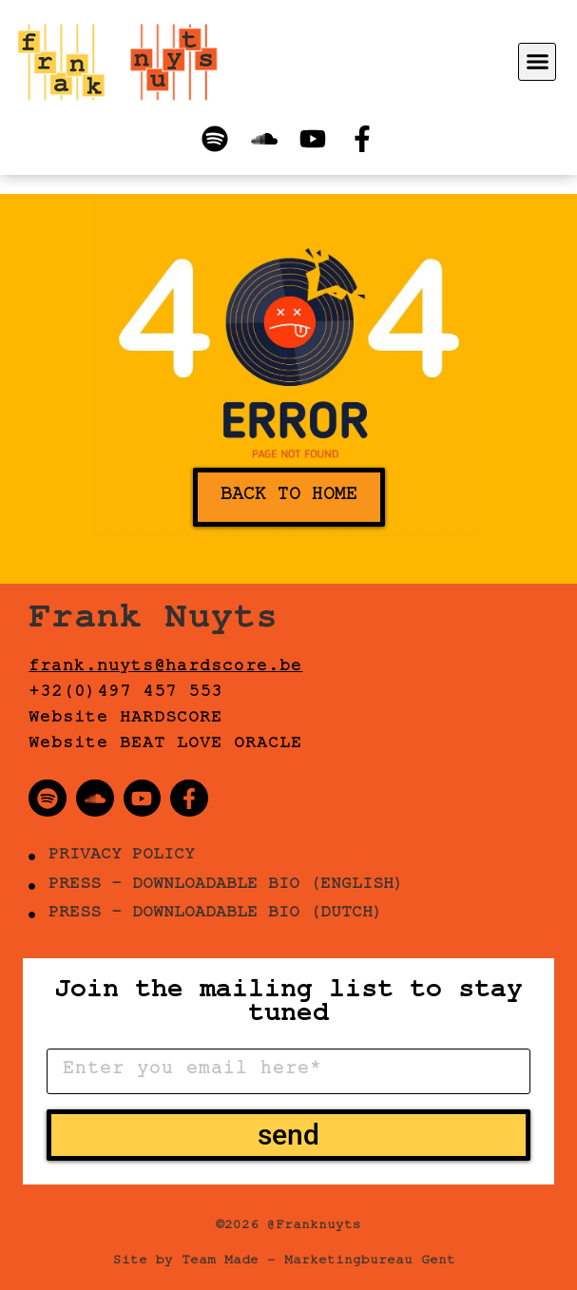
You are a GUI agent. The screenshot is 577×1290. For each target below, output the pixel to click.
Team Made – (228, 1262)
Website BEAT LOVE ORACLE (165, 745)
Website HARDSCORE (125, 719)
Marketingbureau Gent (369, 1262)
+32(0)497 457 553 (125, 694)
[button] (537, 62)
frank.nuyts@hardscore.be (165, 668)
